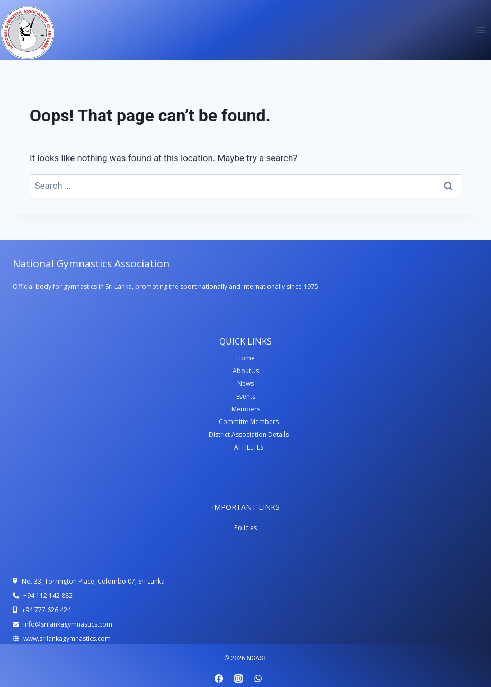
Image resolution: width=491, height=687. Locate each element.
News (245, 383)
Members (245, 408)
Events (245, 396)
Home (245, 358)
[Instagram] (238, 678)
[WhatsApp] (257, 678)
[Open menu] (480, 30)
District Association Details (249, 434)
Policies (245, 527)
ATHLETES (248, 447)
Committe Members (249, 421)
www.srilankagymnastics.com (67, 638)
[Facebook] (218, 678)
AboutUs (246, 370)
